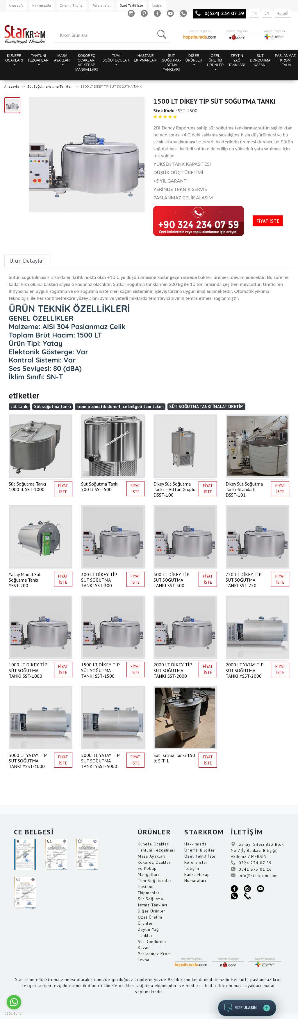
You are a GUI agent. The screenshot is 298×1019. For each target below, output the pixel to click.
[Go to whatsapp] (14, 1002)
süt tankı (19, 406)
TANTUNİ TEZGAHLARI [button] (38, 58)
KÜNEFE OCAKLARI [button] (14, 58)
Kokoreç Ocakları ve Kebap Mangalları (155, 868)
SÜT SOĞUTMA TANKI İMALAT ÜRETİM (206, 406)
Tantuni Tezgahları (156, 850)
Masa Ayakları (151, 856)
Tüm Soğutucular (155, 880)
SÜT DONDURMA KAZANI (260, 60)
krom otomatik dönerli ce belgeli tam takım (120, 406)
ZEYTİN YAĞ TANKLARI (237, 60)
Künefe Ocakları (154, 844)
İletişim (157, 5)
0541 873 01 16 (251, 869)
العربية (282, 13)
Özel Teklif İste (131, 5)
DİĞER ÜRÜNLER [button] (193, 58)
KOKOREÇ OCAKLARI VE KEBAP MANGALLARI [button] (86, 63)
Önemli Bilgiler (72, 5)
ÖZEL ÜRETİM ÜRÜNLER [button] (215, 60)
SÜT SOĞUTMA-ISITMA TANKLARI (171, 63)
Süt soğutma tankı (52, 406)
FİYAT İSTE (267, 221)
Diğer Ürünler (151, 911)
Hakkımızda (41, 5)
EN (267, 13)
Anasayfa (16, 5)
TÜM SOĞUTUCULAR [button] (115, 58)
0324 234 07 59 (251, 862)
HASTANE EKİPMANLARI (145, 58)
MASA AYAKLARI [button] (62, 58)
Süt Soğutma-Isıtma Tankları (49, 86)
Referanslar (101, 5)
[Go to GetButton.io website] (14, 1013)
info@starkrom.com (254, 875)
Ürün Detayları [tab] (27, 260)
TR (254, 13)
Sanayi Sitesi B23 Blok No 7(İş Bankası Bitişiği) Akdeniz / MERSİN (257, 850)
